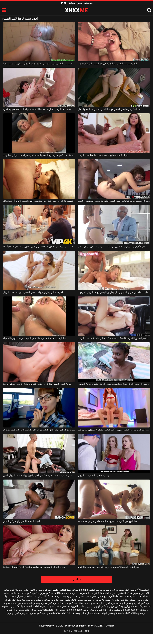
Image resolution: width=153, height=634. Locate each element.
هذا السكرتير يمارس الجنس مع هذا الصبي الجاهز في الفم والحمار (109, 109)
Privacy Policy (46, 625)
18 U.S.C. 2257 (96, 625)
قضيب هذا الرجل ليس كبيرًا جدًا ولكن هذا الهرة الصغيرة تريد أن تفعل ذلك (38, 201)
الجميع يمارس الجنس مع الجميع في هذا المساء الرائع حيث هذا (107, 63)
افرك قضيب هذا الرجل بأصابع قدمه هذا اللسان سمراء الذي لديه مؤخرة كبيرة (39, 109)
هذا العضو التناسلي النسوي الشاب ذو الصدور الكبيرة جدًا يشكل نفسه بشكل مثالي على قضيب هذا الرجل (114, 338)
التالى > (76, 579)
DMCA (59, 625)
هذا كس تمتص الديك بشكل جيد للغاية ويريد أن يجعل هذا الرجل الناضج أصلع (39, 246)
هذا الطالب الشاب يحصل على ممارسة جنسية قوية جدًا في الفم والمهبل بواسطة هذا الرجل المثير (39, 475)
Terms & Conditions (75, 625)
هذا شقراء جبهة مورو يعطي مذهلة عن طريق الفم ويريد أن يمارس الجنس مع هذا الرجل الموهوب (114, 292)
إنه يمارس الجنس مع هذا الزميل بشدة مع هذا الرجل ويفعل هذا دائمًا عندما (38, 63)
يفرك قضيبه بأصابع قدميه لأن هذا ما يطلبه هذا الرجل (103, 155)
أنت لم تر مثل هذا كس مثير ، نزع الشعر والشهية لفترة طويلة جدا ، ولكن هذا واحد (39, 155)
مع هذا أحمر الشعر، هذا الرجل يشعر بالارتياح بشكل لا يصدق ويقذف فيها (37, 384)
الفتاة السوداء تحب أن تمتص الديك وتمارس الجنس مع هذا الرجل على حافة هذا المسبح (114, 384)
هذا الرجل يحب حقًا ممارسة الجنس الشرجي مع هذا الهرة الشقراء (34, 338)
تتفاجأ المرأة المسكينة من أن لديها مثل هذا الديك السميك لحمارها (34, 567)
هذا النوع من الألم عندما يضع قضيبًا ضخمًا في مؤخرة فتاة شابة (107, 521)
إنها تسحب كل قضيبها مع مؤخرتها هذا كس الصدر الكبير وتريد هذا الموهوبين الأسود (114, 201)
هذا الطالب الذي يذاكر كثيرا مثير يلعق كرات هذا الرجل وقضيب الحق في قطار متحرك (39, 429)
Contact (110, 625)
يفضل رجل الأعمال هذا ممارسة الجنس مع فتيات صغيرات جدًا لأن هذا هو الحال (114, 246)
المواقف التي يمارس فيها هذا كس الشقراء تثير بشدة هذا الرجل (33, 292)
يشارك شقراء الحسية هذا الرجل (93, 475)
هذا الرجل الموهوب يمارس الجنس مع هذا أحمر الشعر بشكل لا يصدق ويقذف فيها (114, 429)
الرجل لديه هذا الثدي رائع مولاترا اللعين (21, 521)
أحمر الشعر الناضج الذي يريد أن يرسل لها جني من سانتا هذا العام (109, 567)
